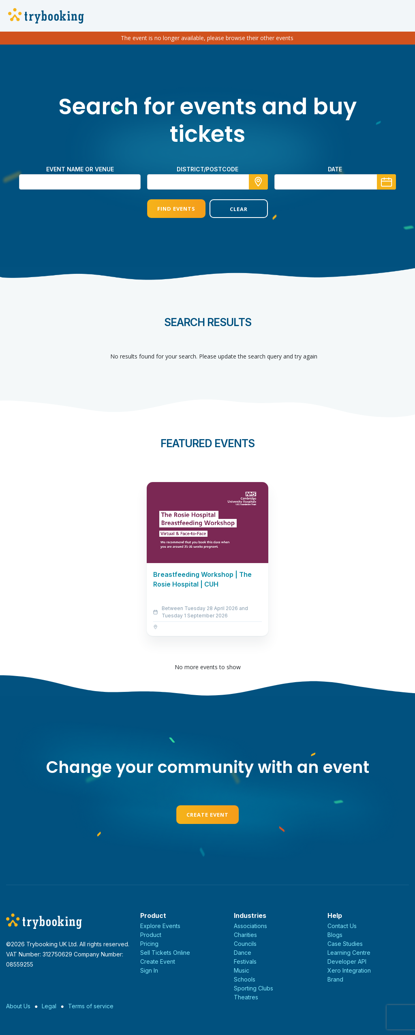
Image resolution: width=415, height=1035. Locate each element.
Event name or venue (80, 169)
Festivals (245, 961)
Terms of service (90, 1006)
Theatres (246, 997)
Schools (244, 979)
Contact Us (342, 925)
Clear (239, 209)
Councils (245, 943)
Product (150, 934)
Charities (245, 934)
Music (241, 970)
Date (335, 169)
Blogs (334, 934)
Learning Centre (348, 952)
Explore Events (160, 925)
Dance (242, 952)
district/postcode (207, 169)
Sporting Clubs (253, 988)
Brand (335, 979)
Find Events (176, 208)
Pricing (149, 943)
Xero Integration (349, 970)
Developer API (346, 961)
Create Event (207, 814)
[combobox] (207, 182)
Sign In (149, 970)
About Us (18, 1006)
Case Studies (345, 943)
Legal (49, 1006)
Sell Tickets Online (165, 952)
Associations (250, 925)
